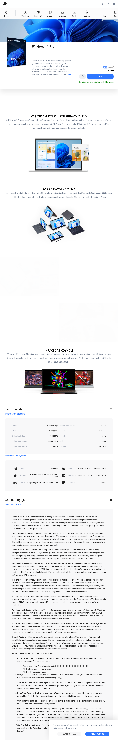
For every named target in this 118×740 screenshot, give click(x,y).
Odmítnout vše (69, 734)
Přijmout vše (97, 734)
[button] (102, 4)
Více (69, 75)
